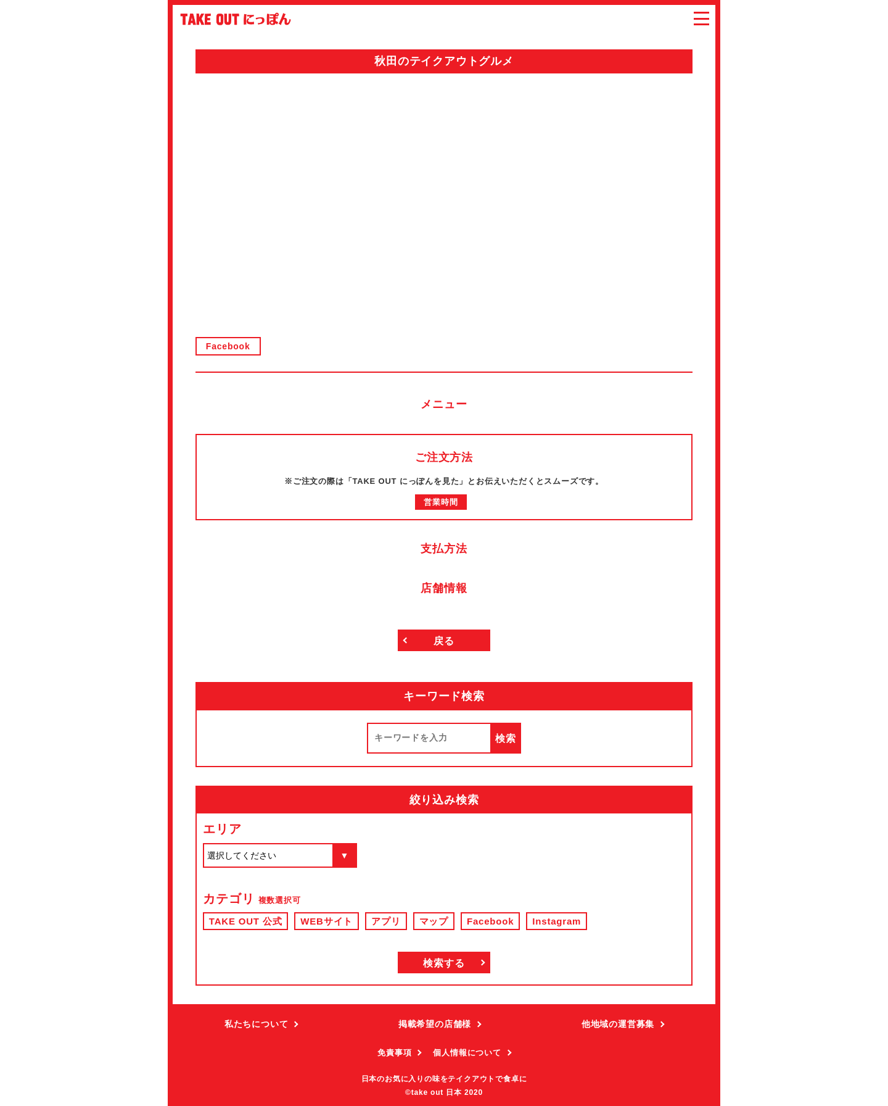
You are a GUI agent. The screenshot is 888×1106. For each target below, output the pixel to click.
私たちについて (256, 1024)
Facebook (228, 346)
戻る (444, 641)
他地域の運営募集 (618, 1024)
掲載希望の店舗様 (434, 1024)
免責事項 (394, 1052)
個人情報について (467, 1052)
